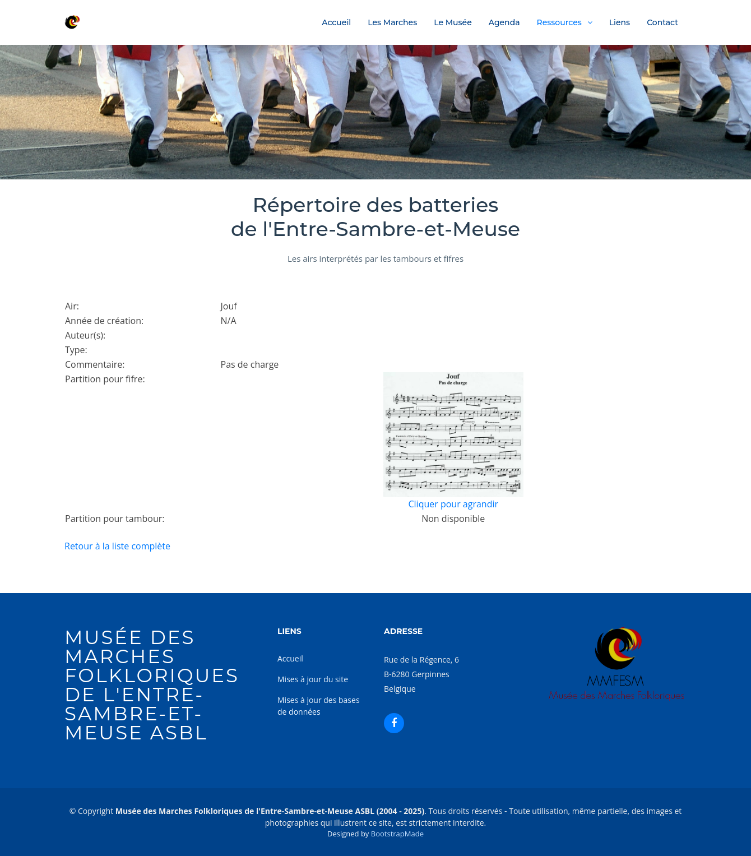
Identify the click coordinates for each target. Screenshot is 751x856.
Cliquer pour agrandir (453, 504)
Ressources (559, 22)
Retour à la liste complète (117, 546)
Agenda (504, 22)
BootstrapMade (397, 834)
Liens (619, 22)
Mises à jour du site (312, 679)
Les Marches (392, 22)
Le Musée (453, 22)
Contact (662, 22)
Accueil (336, 22)
